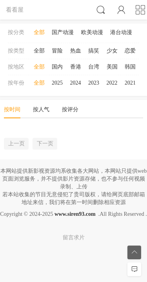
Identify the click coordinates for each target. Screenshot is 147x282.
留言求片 (74, 237)
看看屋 (15, 9)
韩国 (130, 67)
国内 (57, 67)
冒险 (57, 51)
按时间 (12, 109)
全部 (39, 32)
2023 (93, 83)
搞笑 (93, 51)
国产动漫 (63, 32)
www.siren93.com (75, 214)
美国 (112, 67)
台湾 (93, 67)
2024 (75, 83)
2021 (130, 83)
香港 (75, 67)
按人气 (41, 109)
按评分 (70, 109)
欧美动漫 (92, 32)
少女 (112, 51)
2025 (57, 83)
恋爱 (130, 51)
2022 (112, 83)
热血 (75, 51)
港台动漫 (121, 32)
